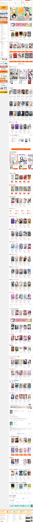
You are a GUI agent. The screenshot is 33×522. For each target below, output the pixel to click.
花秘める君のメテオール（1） (29, 376)
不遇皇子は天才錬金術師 (24, 287)
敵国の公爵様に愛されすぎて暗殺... (24, 376)
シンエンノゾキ (15, 410)
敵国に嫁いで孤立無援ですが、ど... (29, 288)
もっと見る (31, 135)
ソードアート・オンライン (12, 274)
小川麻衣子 (16, 477)
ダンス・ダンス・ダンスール (24, 237)
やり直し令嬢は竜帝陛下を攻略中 (24, 316)
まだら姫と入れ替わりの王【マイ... (29, 400)
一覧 (32, 42)
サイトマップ (20, 520)
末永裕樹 (24, 331)
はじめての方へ (29, 4)
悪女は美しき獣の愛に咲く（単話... (12, 204)
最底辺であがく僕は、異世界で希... (29, 389)
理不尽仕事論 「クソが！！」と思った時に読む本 (31, 117)
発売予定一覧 (2, 25)
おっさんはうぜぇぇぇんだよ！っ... (24, 192)
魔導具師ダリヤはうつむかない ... (12, 444)
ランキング (8, 517)
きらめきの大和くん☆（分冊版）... (24, 400)
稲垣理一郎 (16, 331)
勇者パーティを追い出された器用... (16, 204)
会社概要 (20, 515)
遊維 (23, 477)
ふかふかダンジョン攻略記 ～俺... (20, 225)
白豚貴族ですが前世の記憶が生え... (16, 288)
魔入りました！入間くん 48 (19, 95)
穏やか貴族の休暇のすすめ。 (20, 287)
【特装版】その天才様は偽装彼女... (29, 341)
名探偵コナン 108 (27, 94)
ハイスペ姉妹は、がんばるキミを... (29, 365)
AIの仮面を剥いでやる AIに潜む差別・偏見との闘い (23, 117)
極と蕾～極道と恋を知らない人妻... (24, 262)
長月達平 (20, 331)
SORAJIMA (20, 342)
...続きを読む (22, 420)
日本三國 (16, 129)
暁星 (23, 489)
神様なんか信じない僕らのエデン (12, 300)
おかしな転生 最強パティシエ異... (21, 237)
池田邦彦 (12, 477)
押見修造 (16, 342)
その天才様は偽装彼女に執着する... (12, 341)
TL (1, 49)
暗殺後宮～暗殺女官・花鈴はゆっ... (20, 262)
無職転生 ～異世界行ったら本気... (29, 443)
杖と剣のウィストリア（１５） (23, 95)
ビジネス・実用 (12, 503)
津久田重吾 (14, 477)
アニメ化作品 (2, 28)
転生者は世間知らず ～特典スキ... (12, 192)
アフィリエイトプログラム (15, 521)
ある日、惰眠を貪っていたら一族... (20, 192)
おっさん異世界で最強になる (24, 274)
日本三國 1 (14, 58)
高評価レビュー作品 (2, 39)
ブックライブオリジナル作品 (3, 34)
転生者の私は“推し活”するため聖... (14, 49)
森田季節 (12, 366)
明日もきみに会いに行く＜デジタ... (24, 300)
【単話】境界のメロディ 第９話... (16, 389)
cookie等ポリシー (20, 519)
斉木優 (28, 353)
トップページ (8, 515)
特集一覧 (1, 36)
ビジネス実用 (21, 4)
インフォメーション (14, 519)
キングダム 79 (20, 464)
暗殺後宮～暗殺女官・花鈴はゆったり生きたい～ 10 (19, 107)
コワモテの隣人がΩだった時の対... (29, 300)
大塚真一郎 (22, 331)
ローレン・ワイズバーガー (21, 353)
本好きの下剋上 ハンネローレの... (13, 287)
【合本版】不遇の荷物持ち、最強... (12, 365)
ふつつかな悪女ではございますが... (24, 180)
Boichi (18, 331)
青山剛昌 (12, 353)
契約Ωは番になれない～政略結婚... (17, 300)
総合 (1, 4)
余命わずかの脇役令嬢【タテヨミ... (20, 250)
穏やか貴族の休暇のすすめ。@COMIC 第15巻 (11, 107)
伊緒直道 (20, 477)
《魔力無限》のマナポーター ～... (20, 389)
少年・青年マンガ (4, 4)
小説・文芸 (19, 4)
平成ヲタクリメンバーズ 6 (20, 476)
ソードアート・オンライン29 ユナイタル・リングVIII (23, 107)
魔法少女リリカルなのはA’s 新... (25, 389)
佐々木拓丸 (20, 366)
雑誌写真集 (24, 4)
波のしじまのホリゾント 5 (16, 476)
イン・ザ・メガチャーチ (12, 489)
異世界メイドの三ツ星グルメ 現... (29, 225)
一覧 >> (32, 356)
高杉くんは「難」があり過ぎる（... (20, 400)
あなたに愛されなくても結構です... (20, 453)
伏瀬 (11, 331)
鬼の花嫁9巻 (28, 464)
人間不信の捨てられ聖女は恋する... (12, 465)
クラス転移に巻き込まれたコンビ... (29, 192)
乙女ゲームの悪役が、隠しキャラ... (20, 300)
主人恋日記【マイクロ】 (24, 203)
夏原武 (26, 353)
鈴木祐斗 (16, 353)
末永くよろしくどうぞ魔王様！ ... (23, 49)
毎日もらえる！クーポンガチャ (4, 33)
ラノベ (15, 4)
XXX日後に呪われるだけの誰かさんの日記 (11, 117)
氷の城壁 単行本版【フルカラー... (29, 262)
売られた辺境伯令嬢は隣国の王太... (29, 316)
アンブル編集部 (26, 366)
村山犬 (11, 342)
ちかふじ (13, 342)
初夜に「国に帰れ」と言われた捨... (16, 465)
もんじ (24, 366)
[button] (12, 39)
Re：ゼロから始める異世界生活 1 (21, 330)
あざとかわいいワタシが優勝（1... (24, 341)
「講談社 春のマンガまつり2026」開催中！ (16, 28)
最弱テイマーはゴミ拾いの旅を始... (20, 275)
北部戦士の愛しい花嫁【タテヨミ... (24, 453)
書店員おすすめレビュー (3, 38)
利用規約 (20, 517)
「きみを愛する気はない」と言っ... (12, 180)
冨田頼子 (16, 366)
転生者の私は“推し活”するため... (16, 399)
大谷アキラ (24, 353)
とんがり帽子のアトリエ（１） (23, 59)
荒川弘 (28, 331)
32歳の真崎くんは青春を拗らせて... (16, 365)
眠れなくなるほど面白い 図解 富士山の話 (27, 117)
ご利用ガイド (32, 4)
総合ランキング (11, 304)
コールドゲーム (24, 249)
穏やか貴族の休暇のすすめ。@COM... (24, 130)
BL (29, 503)
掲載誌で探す (2, 54)
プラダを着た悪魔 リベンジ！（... (20, 352)
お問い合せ (14, 520)
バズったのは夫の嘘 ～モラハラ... (12, 400)
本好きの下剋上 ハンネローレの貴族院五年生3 (27, 107)
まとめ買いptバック (2, 32)
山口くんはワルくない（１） (29, 352)
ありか (28, 489)
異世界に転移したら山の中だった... (20, 130)
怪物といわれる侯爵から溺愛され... (29, 453)
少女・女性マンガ (7, 4)
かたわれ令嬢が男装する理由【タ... (16, 453)
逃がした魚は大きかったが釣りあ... (19, 49)
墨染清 (17, 366)
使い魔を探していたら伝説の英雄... (11, 49)
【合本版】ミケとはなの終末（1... (20, 365)
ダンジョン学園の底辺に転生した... (16, 192)
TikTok (7, 521)
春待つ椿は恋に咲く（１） (12, 376)
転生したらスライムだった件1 (12, 330)
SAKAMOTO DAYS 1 (16, 352)
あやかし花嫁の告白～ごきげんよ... (19, 59)
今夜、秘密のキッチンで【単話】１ (27, 59)
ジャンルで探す (2, 51)
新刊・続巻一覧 (2, 26)
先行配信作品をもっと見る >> (12, 153)
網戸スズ (24, 342)
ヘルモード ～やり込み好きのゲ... (29, 204)
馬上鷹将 (26, 331)
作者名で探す (2, 53)
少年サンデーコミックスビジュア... (31, 59)
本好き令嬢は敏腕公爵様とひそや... (27, 49)
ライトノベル (2, 45)
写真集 (1, 48)
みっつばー (13, 331)
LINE (7, 519)
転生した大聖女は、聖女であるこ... (12, 130)
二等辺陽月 (28, 366)
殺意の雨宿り (18, 116)
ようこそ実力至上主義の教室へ (29, 274)
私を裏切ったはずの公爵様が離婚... (24, 465)
